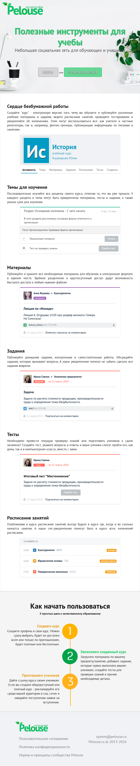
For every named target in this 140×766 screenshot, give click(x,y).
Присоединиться (83, 72)
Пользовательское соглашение (43, 738)
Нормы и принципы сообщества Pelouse (51, 755)
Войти (48, 72)
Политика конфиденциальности (44, 746)
